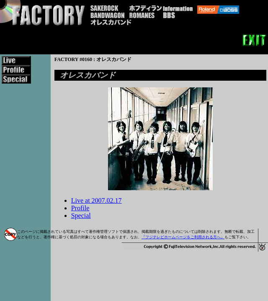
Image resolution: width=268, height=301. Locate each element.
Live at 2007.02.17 (96, 200)
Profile (80, 208)
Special (81, 215)
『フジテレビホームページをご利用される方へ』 (183, 237)
